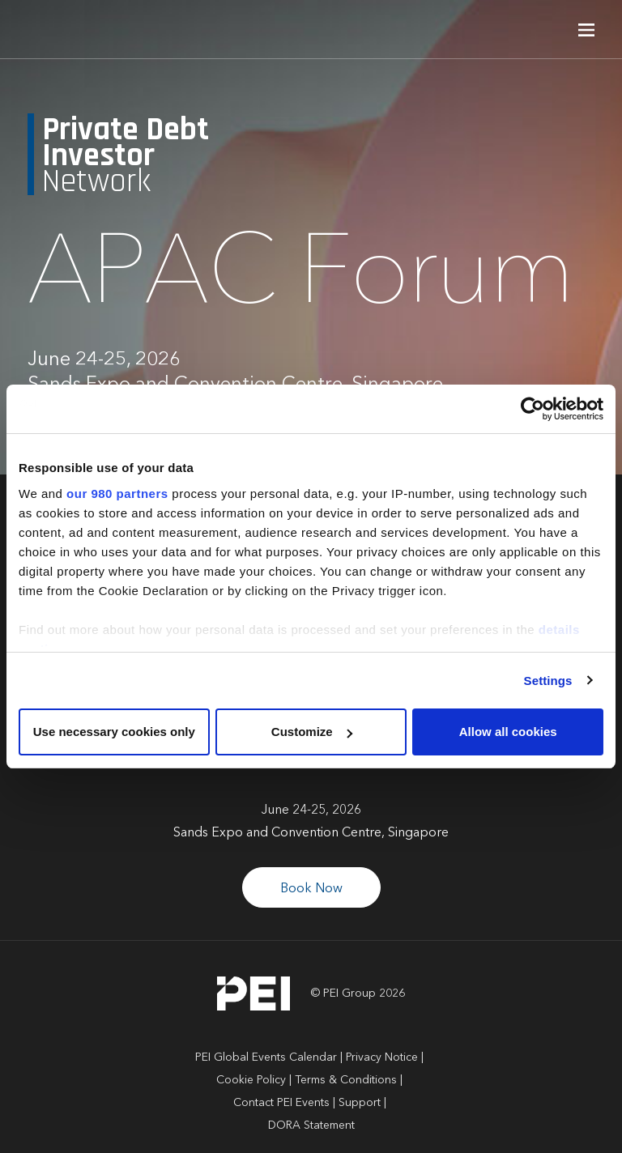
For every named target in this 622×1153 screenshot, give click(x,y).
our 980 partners (117, 493)
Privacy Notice (382, 1057)
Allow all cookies (508, 731)
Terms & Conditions (346, 1080)
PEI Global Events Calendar (266, 1057)
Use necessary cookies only (114, 731)
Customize (311, 731)
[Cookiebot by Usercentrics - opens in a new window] (532, 409)
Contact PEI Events (281, 1102)
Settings (548, 680)
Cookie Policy (251, 1080)
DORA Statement (311, 1125)
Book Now (311, 889)
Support (360, 1102)
